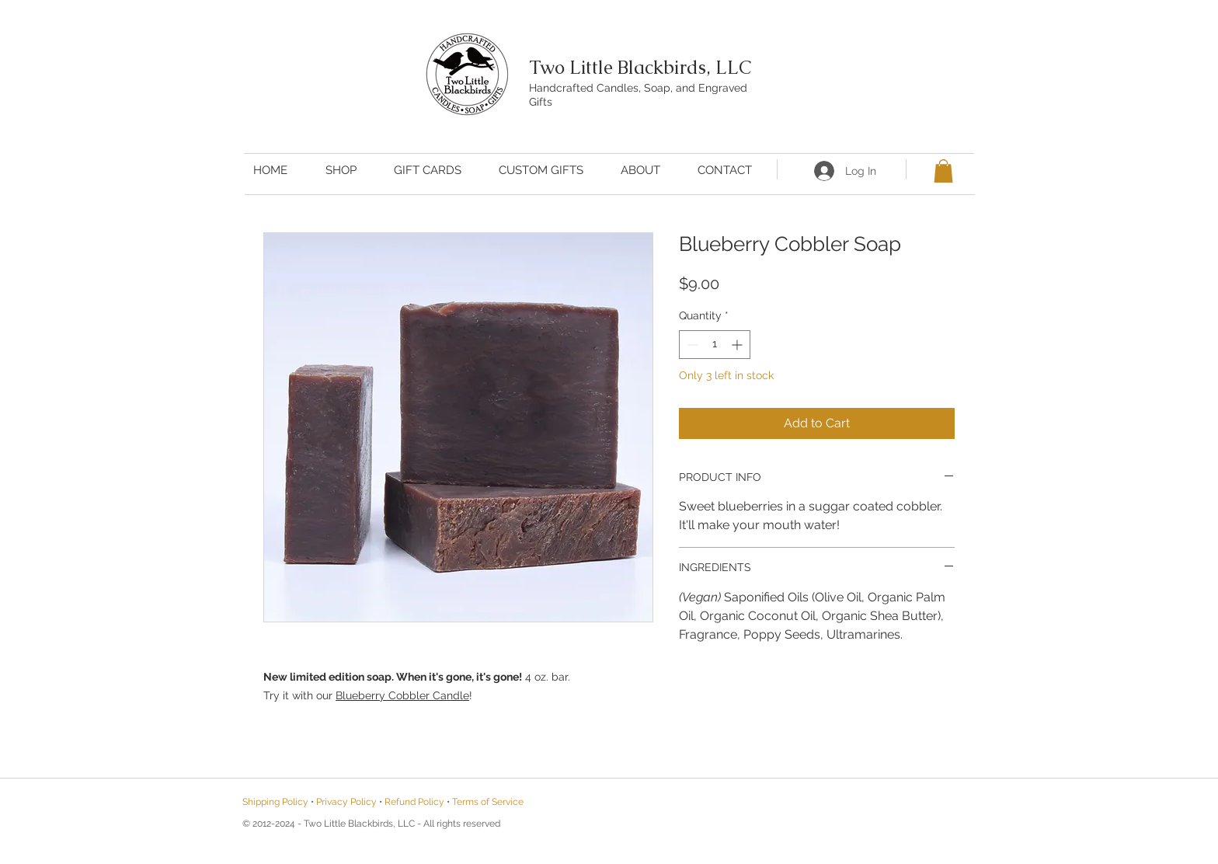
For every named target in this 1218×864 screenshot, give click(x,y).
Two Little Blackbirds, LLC (640, 67)
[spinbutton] (715, 344)
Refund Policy (414, 801)
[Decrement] (691, 344)
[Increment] (738, 344)
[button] (943, 171)
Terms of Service (488, 801)
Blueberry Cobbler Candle (402, 695)
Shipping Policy (275, 801)
